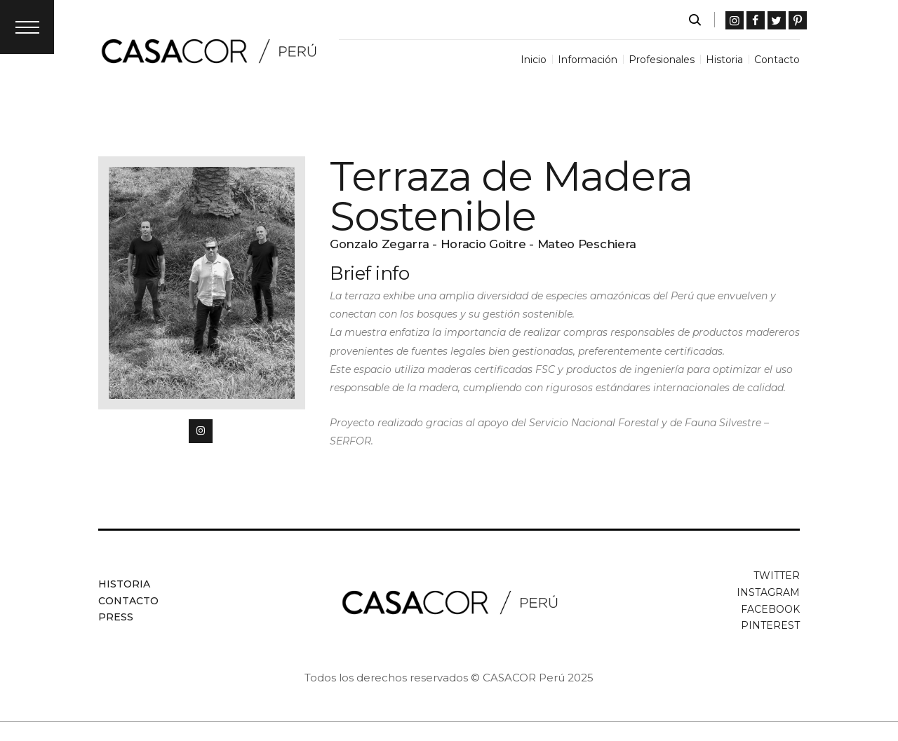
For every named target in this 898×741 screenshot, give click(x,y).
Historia (124, 584)
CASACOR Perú (524, 677)
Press (115, 617)
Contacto (128, 600)
